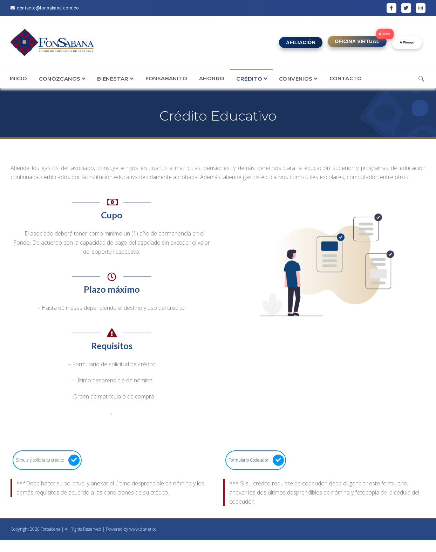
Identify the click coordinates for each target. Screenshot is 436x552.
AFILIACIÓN (300, 42)
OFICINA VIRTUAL (357, 41)
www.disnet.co (142, 529)
